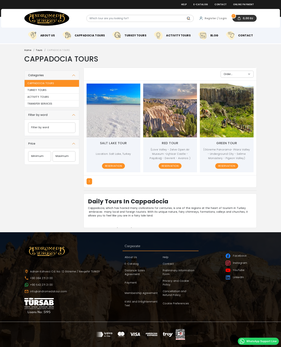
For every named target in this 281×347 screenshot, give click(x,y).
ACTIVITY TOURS (38, 97)
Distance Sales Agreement (135, 272)
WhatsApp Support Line (258, 341)
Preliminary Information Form (178, 272)
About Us (131, 257)
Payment (131, 282)
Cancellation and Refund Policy (174, 293)
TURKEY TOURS (36, 90)
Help (166, 257)
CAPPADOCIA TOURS (40, 83)
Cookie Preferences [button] (176, 303)
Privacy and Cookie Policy (176, 282)
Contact (168, 264)
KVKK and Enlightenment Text (141, 303)
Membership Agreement (141, 293)
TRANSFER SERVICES (39, 103)
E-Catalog (132, 264)
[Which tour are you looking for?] (140, 18)
